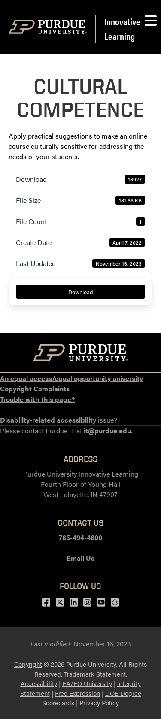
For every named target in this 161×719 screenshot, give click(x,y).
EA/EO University (87, 683)
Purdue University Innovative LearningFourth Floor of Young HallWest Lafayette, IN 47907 (80, 484)
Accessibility (39, 683)
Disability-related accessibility (48, 420)
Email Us (80, 558)
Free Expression (77, 693)
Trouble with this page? (37, 399)
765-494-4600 (80, 537)
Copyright (28, 663)
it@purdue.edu (107, 430)
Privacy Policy (99, 702)
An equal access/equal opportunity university (71, 378)
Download (80, 292)
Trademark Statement (95, 673)
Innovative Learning (122, 29)
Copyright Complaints (35, 388)
